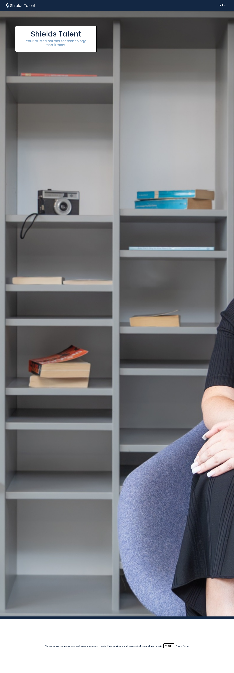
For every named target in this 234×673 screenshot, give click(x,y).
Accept (169, 645)
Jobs (222, 5)
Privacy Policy (182, 646)
